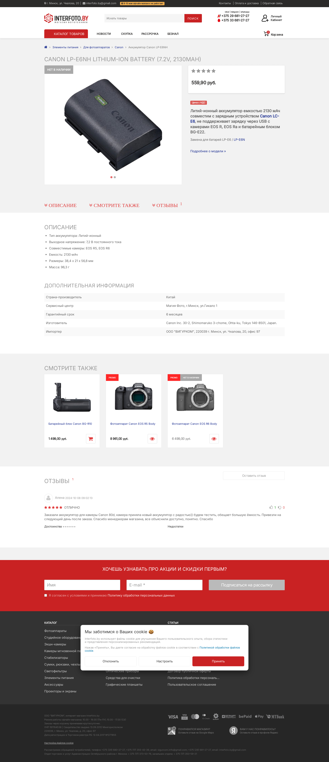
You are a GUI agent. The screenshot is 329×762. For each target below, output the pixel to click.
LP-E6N (239, 140)
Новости (104, 33)
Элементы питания (59, 678)
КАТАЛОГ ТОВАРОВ (69, 34)
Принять (218, 661)
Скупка (127, 33)
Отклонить (111, 661)
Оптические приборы (122, 671)
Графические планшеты (124, 684)
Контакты (225, 3)
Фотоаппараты (55, 631)
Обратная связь (272, 3)
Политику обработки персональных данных (141, 595)
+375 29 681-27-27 (233, 16)
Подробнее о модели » (208, 151)
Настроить (165, 661)
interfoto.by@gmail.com (99, 3)
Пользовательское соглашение (192, 684)
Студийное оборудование (64, 638)
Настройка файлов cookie (58, 742)
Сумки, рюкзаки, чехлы (62, 664)
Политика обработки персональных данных (195, 678)
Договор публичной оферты (189, 671)
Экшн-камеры (55, 644)
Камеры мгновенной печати (66, 651)
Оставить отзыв (254, 476)
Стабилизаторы (56, 658)
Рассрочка (149, 33)
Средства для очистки (123, 678)
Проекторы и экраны (60, 691)
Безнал (173, 33)
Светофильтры (55, 671)
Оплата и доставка (247, 3)
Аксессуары (53, 684)
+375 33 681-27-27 (233, 20)
